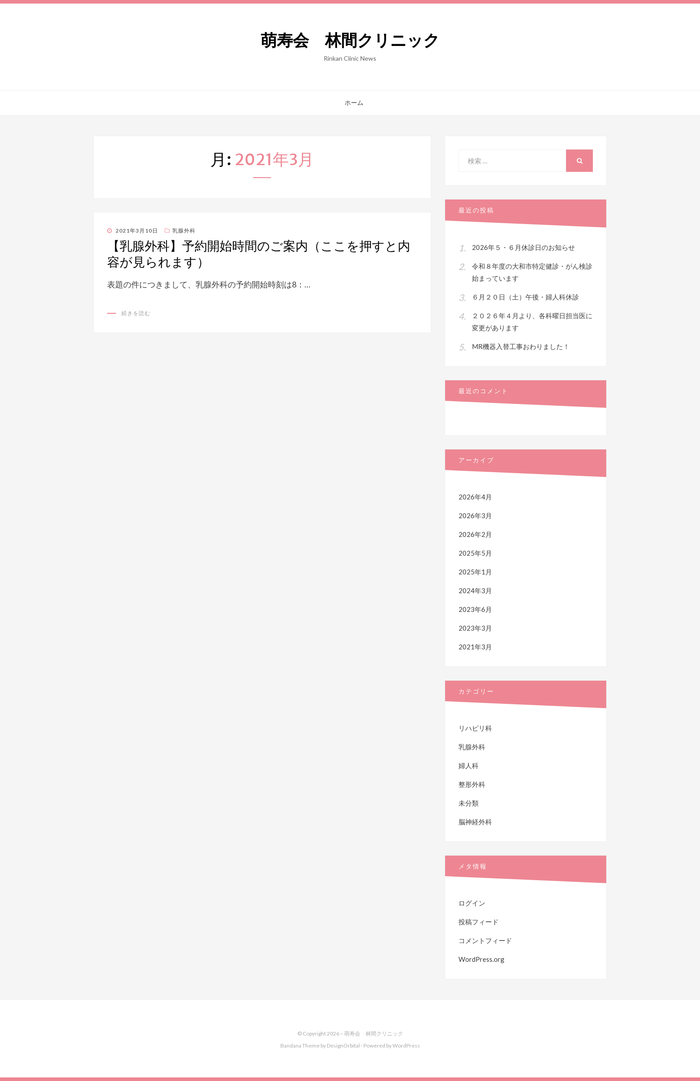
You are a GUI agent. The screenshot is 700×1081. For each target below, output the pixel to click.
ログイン (471, 903)
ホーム (354, 103)
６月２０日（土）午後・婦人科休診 (525, 297)
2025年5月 (475, 553)
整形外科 (471, 784)
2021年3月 (475, 647)
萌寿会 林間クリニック (350, 40)
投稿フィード (478, 922)
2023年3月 (475, 628)
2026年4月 (475, 497)
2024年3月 (475, 590)
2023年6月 (475, 609)
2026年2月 (475, 534)
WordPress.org (481, 959)
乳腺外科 (184, 230)
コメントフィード (485, 940)
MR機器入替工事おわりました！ (521, 346)
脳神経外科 (475, 822)
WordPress (406, 1045)
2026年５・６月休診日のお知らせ (523, 247)
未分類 (468, 803)
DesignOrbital (343, 1045)
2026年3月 (475, 515)
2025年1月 (475, 572)
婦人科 (468, 765)
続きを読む (135, 313)
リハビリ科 (475, 728)
